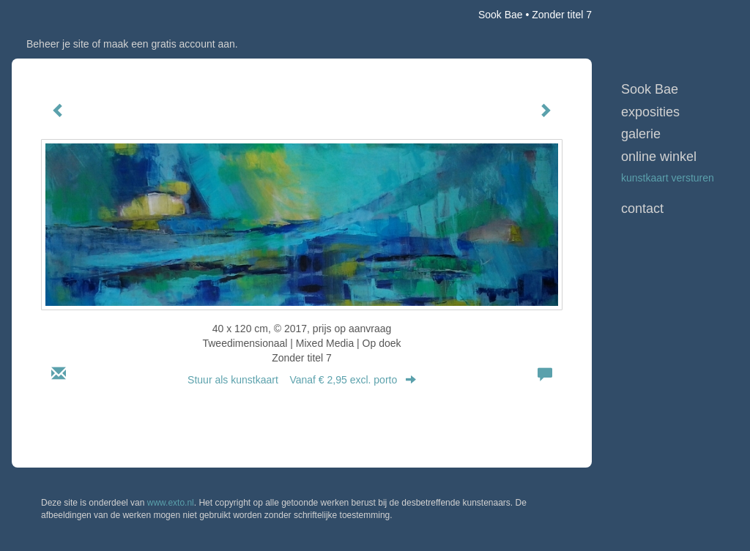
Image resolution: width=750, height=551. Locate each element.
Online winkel (659, 156)
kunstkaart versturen (667, 178)
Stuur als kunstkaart (302, 380)
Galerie (641, 134)
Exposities (650, 112)
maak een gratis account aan (169, 44)
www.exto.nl (170, 503)
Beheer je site (57, 44)
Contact (642, 208)
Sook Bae (500, 14)
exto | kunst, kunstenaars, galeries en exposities (53, 14)
